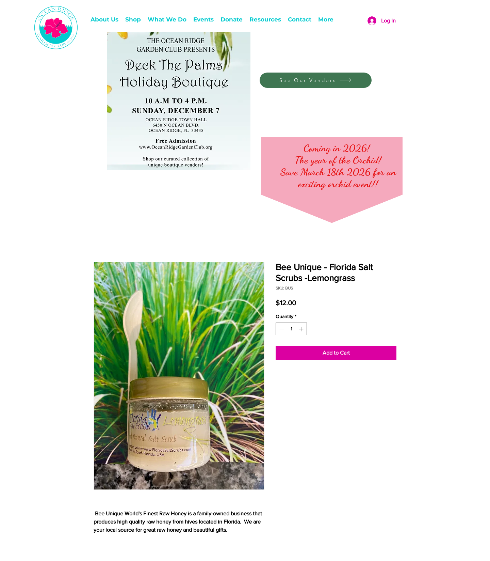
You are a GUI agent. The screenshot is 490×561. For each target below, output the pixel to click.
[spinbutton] (291, 329)
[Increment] (301, 329)
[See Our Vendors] (316, 80)
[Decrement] (281, 329)
